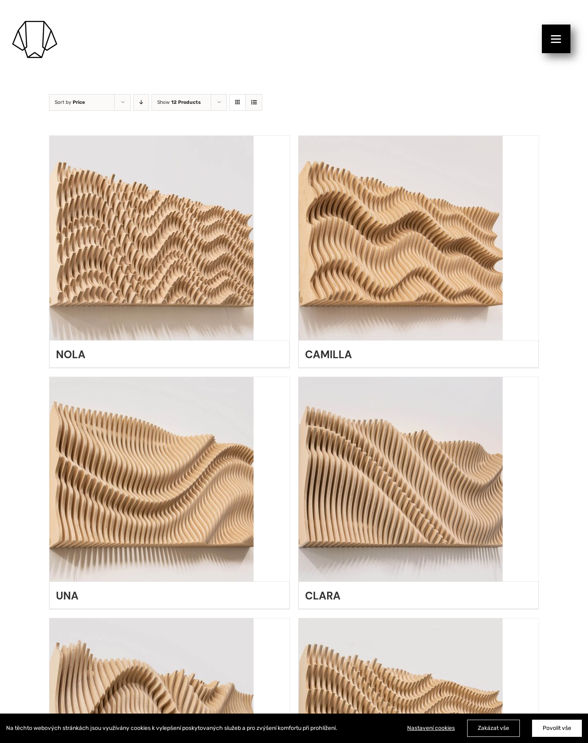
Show (179, 102)
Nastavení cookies (431, 728)
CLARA (323, 596)
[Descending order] (141, 102)
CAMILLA (328, 354)
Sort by (70, 102)
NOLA (70, 354)
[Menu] (556, 39)
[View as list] (254, 102)
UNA (67, 596)
